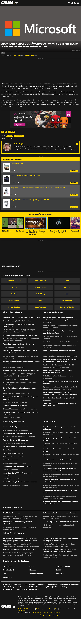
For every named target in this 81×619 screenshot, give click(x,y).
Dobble (59, 570)
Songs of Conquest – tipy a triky (15, 379)
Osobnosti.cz (74, 584)
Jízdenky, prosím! (36, 574)
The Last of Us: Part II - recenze (15, 430)
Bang (31, 566)
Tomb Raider (14, 300)
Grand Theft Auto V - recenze (14, 463)
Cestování (32, 584)
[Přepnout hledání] (69, 3)
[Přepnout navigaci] (72, 3)
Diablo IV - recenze (10, 460)
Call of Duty (40, 294)
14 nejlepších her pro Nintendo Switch (58, 460)
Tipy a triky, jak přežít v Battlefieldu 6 (17, 321)
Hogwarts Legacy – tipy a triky (15, 402)
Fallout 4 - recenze (10, 470)
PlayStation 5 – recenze (12, 513)
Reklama (20, 609)
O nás (56, 609)
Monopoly (33, 570)
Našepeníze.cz (8, 589)
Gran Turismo (40, 307)
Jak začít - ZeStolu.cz (14, 533)
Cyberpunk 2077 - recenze (13, 453)
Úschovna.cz (22, 587)
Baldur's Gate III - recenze (13, 456)
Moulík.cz (40, 587)
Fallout (67, 287)
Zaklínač (14, 287)
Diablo (66, 294)
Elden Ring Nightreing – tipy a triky (16, 393)
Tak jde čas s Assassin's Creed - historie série (61, 342)
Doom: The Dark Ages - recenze (15, 485)
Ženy (25, 584)
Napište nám (22, 610)
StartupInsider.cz (32, 589)
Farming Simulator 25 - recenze (15, 440)
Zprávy (14, 584)
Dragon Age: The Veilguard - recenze (17, 466)
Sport (20, 584)
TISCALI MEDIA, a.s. (38, 612)
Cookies (32, 609)
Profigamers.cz (52, 584)
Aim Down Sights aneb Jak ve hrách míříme (60, 356)
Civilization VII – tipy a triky (13, 347)
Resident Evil (67, 300)
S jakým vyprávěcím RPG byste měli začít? (19, 549)
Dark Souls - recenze (11, 478)
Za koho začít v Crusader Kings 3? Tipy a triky (21, 370)
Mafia (67, 281)
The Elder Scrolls (40, 287)
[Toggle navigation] (78, 3)
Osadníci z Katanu (63, 566)
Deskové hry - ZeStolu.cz (16, 561)
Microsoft (9, 135)
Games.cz (41, 584)
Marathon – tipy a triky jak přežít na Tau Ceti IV (21, 318)
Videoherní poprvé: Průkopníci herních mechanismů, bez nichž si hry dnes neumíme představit (61, 320)
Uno (4, 574)
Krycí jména (60, 574)
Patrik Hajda (19, 144)
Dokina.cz (57, 587)
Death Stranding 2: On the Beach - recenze (20, 482)
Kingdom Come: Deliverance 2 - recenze (19, 437)
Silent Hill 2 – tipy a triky (12, 418)
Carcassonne (8, 566)
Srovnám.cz (20, 589)
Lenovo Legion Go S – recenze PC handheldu (60, 522)
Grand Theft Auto (40, 281)
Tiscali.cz (6, 584)
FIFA (40, 300)
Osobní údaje (40, 609)
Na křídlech (7, 577)
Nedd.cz (32, 587)
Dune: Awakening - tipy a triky (15, 406)
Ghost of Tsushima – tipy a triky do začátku (20, 409)
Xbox (3, 52)
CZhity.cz (65, 587)
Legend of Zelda (67, 307)
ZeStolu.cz (64, 584)
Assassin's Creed (14, 281)
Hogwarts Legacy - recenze (14, 443)
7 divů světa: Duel (10, 570)
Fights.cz (48, 587)
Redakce (27, 609)
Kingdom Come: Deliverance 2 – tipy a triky (20, 335)
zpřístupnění (19, 135)
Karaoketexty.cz (10, 587)
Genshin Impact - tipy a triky (14, 367)
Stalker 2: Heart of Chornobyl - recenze (18, 447)
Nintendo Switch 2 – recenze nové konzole (60, 513)
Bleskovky (16, 55)
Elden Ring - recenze (11, 450)
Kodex (47, 609)
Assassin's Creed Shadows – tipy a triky (18, 344)
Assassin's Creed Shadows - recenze (17, 433)
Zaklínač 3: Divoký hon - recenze (16, 427)
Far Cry (14, 294)
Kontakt (51, 609)
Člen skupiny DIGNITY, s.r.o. (52, 612)
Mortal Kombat (14, 307)
